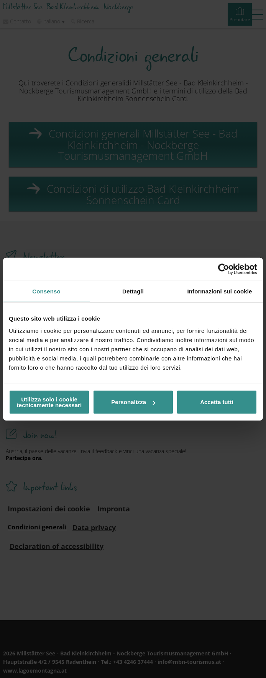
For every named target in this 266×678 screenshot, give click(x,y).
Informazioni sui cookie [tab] (219, 291)
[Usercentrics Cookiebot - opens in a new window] (223, 269)
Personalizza (133, 402)
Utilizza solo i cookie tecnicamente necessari (49, 402)
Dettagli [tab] (133, 291)
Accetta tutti (216, 402)
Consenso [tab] (46, 291)
